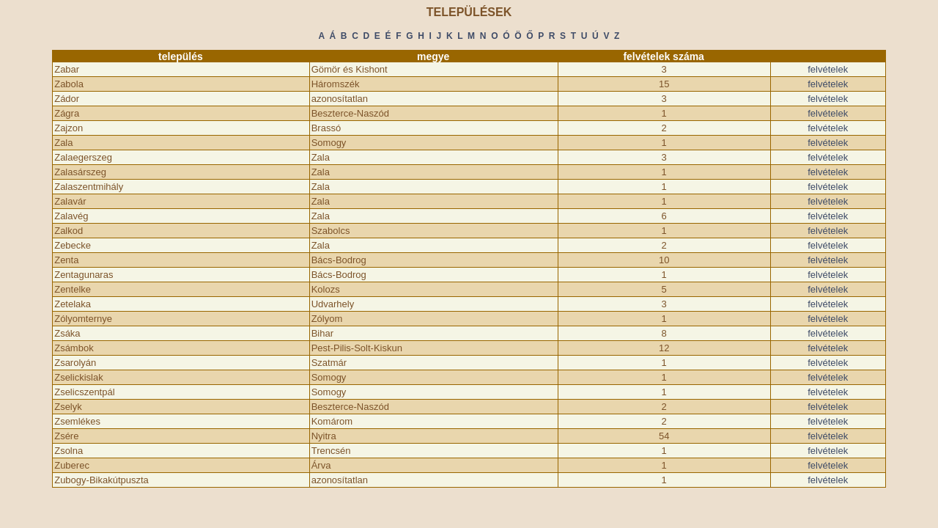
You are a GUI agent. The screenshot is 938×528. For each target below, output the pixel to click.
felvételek (828, 69)
